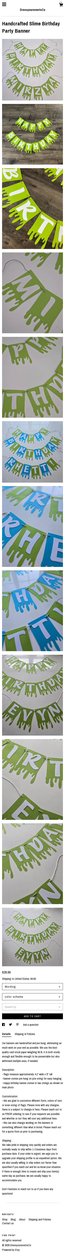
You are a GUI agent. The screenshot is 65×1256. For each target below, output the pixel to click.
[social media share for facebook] (4, 1025)
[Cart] (61, 5)
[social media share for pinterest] (18, 1025)
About (22, 1219)
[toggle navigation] (4, 4)
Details (6, 1034)
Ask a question (30, 1025)
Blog (13, 1219)
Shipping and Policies (40, 1219)
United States (22, 979)
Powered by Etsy (11, 1250)
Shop (5, 1219)
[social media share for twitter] (11, 1025)
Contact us (8, 1223)
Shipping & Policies (25, 1034)
